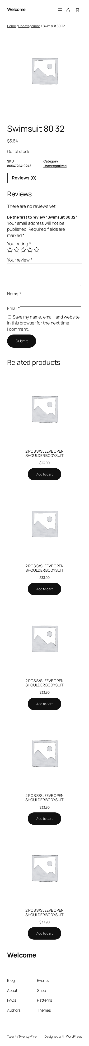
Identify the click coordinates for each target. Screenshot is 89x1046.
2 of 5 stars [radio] (16, 250)
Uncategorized (29, 26)
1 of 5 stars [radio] (10, 250)
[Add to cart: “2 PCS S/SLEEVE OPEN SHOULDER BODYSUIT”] (44, 474)
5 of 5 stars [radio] (36, 250)
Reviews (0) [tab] (24, 178)
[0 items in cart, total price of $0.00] (77, 9)
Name (14, 294)
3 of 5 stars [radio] (23, 250)
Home (11, 26)
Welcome (16, 9)
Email (13, 308)
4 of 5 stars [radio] (30, 250)
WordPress (74, 1036)
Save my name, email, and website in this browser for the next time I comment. (43, 323)
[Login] (67, 9)
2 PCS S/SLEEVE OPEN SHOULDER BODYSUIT (44, 453)
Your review (20, 260)
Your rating (19, 243)
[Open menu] (60, 9)
